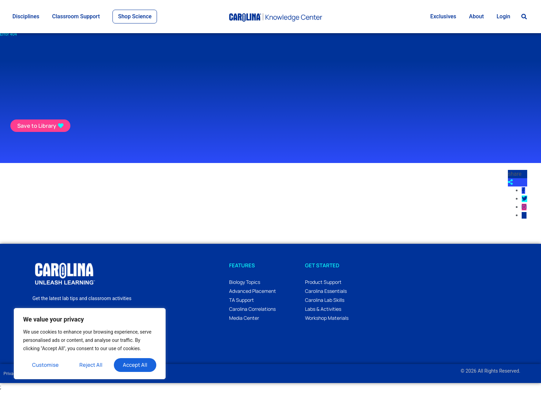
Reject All (90, 364)
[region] (90, 343)
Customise (45, 364)
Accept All (135, 364)
